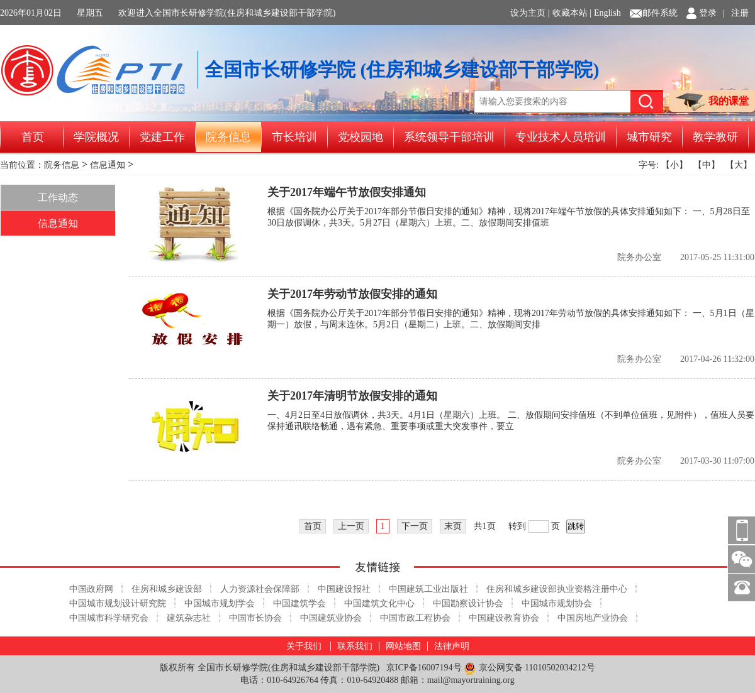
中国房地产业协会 (592, 618)
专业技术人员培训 (560, 137)
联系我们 (354, 646)
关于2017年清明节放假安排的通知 (352, 396)
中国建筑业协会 (331, 618)
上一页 (351, 526)
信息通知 (107, 165)
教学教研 (715, 137)
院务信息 (228, 137)
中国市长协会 (255, 618)
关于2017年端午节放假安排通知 (346, 192)
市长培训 (294, 137)
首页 (32, 137)
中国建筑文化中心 (379, 603)
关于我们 (304, 646)
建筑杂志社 (189, 618)
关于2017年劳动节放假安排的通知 (352, 294)
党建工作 (162, 137)
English (607, 13)
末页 (453, 526)
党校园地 (360, 137)
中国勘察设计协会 (468, 603)
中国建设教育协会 (504, 618)
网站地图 (403, 646)
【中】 (706, 165)
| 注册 (736, 13)
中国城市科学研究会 (108, 618)
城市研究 (649, 137)
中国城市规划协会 (557, 603)
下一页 (414, 526)
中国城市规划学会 (219, 603)
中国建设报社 (344, 589)
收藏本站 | (571, 13)
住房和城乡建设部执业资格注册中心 (556, 589)
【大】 (738, 165)
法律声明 (451, 646)
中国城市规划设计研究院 (117, 603)
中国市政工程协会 (415, 618)
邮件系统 (660, 13)
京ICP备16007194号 (424, 667)
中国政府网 (91, 589)
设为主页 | (529, 13)
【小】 (674, 165)
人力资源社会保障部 (259, 589)
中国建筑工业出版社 (428, 589)
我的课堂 (712, 102)
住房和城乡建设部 (166, 589)
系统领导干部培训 (449, 137)
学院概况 (96, 137)
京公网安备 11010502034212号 (529, 668)
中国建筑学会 (299, 603)
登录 (708, 13)
